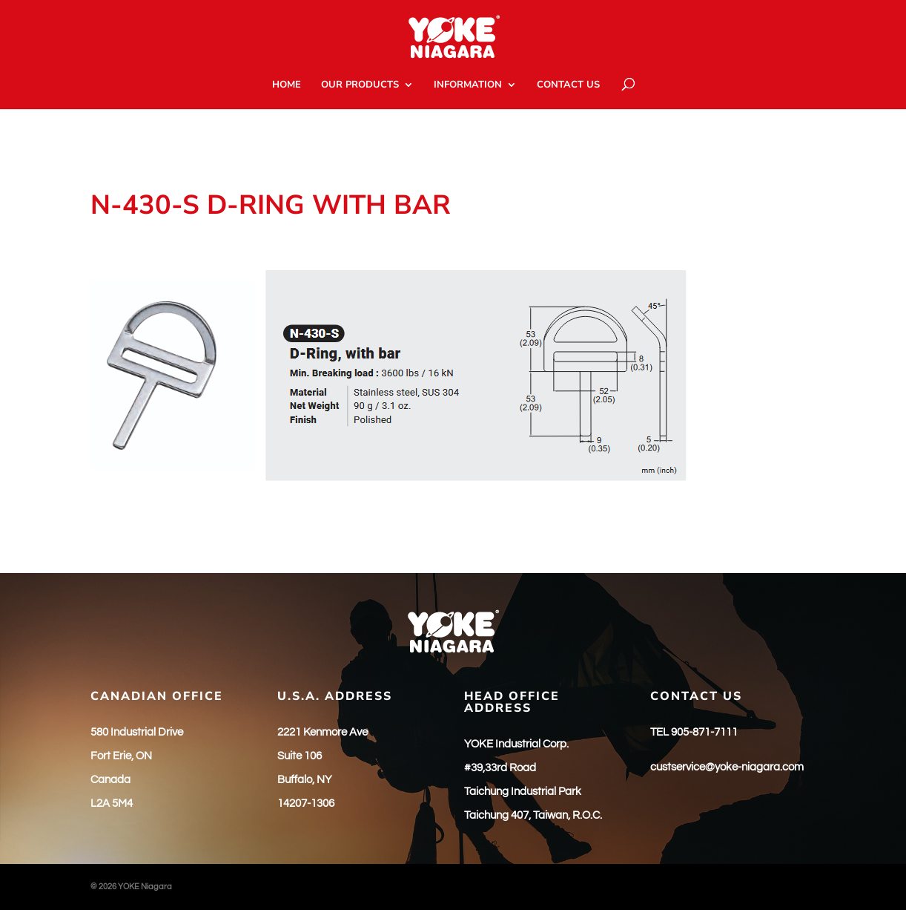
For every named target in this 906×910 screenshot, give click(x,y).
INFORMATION (468, 85)
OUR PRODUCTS (360, 85)
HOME (286, 85)
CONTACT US (568, 85)
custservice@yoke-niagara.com (727, 767)
